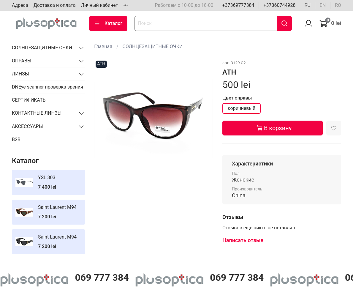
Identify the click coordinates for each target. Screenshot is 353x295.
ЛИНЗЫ (20, 74)
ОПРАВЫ (21, 61)
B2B (16, 139)
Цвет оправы (237, 98)
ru (307, 5)
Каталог (108, 23)
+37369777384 (238, 5)
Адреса (20, 5)
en (323, 5)
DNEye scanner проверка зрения (47, 87)
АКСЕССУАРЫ (27, 126)
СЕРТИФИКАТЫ (29, 100)
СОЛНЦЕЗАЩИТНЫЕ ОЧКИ (153, 46)
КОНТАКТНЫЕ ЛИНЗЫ (36, 113)
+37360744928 (279, 5)
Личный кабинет (99, 5)
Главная (103, 46)
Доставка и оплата (55, 5)
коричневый (241, 108)
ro (338, 5)
